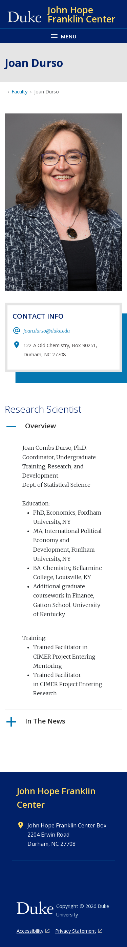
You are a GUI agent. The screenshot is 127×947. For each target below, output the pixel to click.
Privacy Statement (75, 931)
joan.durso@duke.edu (46, 331)
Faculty (19, 91)
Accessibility (30, 931)
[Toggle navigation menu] (63, 36)
